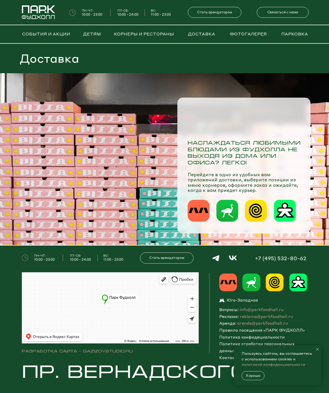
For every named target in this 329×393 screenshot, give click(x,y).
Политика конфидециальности (252, 337)
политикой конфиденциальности (273, 364)
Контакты (229, 357)
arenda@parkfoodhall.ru (262, 323)
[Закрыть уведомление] (317, 349)
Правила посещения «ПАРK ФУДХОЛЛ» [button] (262, 330)
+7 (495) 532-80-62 (280, 258)
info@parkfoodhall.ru (262, 309)
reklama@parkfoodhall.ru (266, 316)
